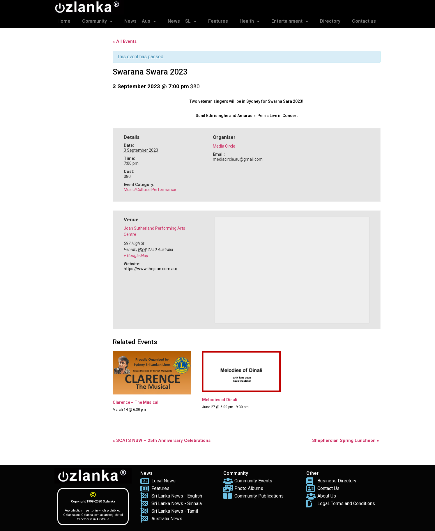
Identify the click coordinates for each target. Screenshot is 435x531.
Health (250, 21)
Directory (330, 21)
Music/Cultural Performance (150, 189)
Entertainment (289, 21)
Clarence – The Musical (135, 402)
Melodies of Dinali (219, 399)
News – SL (182, 21)
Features (218, 21)
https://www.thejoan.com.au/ (151, 268)
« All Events (125, 41)
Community (97, 21)
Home (63, 21)
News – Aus (140, 21)
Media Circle (224, 146)
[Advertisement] (80, 121)
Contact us (364, 21)
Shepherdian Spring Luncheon (345, 440)
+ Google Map (136, 255)
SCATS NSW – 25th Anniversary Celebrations (162, 440)
